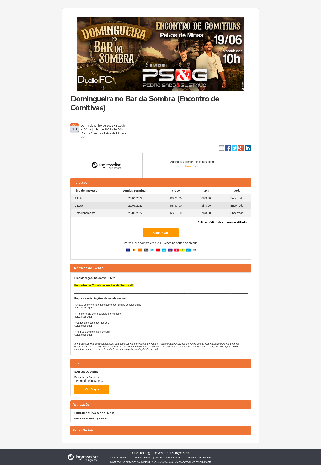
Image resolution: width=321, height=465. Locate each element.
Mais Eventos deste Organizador (90, 418)
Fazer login (192, 166)
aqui (89, 307)
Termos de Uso (142, 457)
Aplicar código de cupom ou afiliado (222, 222)
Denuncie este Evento (198, 457)
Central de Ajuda (119, 457)
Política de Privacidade (168, 457)
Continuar (160, 233)
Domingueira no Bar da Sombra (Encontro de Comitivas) (144, 103)
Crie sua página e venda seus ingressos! (160, 453)
